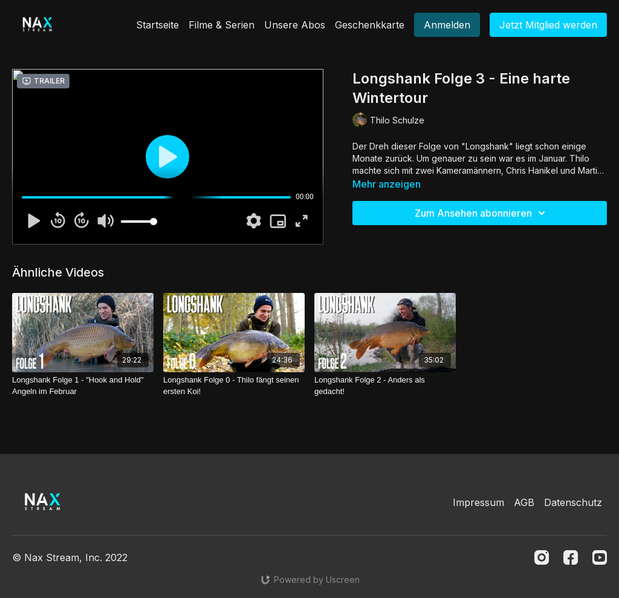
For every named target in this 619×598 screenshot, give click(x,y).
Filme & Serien (221, 25)
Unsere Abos (294, 25)
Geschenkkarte (369, 25)
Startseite (157, 25)
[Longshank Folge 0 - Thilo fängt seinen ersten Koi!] (234, 386)
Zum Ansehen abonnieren (482, 213)
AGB (524, 502)
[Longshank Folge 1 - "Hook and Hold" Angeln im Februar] (83, 386)
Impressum (478, 502)
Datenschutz (573, 502)
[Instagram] (541, 557)
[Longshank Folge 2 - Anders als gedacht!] (385, 386)
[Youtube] (599, 557)
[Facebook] (570, 557)
